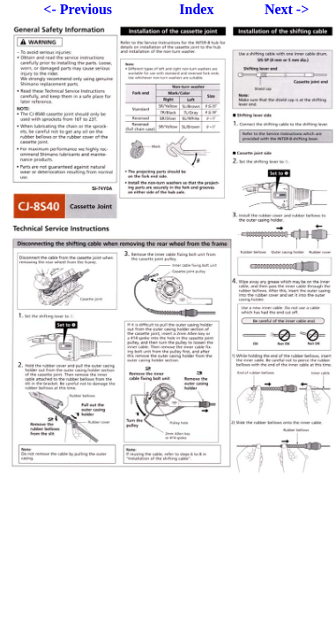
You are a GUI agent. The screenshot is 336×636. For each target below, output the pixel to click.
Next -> (287, 9)
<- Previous (77, 9)
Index (196, 9)
